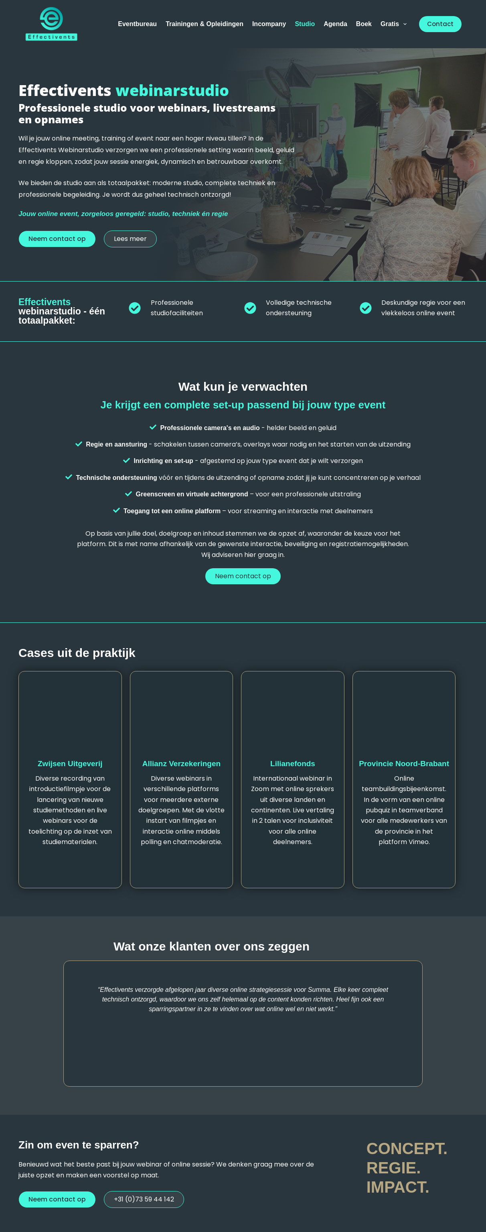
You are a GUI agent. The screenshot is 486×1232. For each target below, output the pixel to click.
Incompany (269, 23)
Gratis (395, 24)
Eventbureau (137, 23)
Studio (305, 23)
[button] (57, 238)
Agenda (335, 23)
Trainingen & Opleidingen (204, 23)
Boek (364, 23)
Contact (440, 24)
